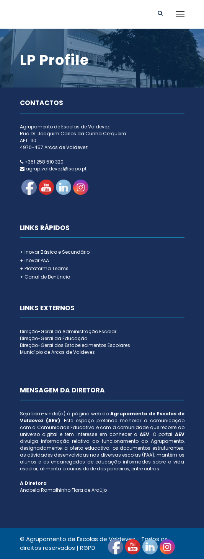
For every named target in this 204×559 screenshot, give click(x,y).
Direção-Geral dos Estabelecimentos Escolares (75, 345)
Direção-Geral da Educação (53, 338)
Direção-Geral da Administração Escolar (68, 331)
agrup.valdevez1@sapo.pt (56, 168)
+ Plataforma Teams (44, 268)
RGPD (87, 548)
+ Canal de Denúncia (45, 277)
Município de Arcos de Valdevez (57, 352)
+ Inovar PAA (34, 260)
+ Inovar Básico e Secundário (55, 252)
